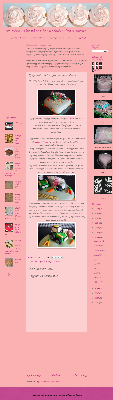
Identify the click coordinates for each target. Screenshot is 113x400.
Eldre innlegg (80, 375)
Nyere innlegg (33, 375)
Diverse (103, 172)
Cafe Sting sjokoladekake (17, 153)
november (98, 246)
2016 (97, 228)
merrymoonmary (60, 395)
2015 (97, 232)
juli (96, 259)
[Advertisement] (56, 352)
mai (96, 268)
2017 (97, 223)
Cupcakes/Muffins (18, 38)
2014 (97, 237)
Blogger (78, 395)
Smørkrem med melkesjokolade (18, 198)
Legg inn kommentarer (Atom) (47, 381)
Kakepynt (103, 198)
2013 (97, 288)
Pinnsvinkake (18, 260)
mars (96, 278)
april (96, 273)
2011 (97, 298)
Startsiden (56, 375)
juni (96, 264)
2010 (97, 303)
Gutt (103, 122)
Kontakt (69, 38)
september (98, 250)
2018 (97, 218)
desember (97, 241)
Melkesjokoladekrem (18, 184)
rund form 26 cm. (41, 142)
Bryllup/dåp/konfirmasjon (103, 147)
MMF (71, 119)
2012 (97, 293)
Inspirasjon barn (37, 38)
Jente (103, 96)
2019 (97, 213)
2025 (97, 209)
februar (97, 282)
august (97, 255)
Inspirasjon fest (55, 38)
